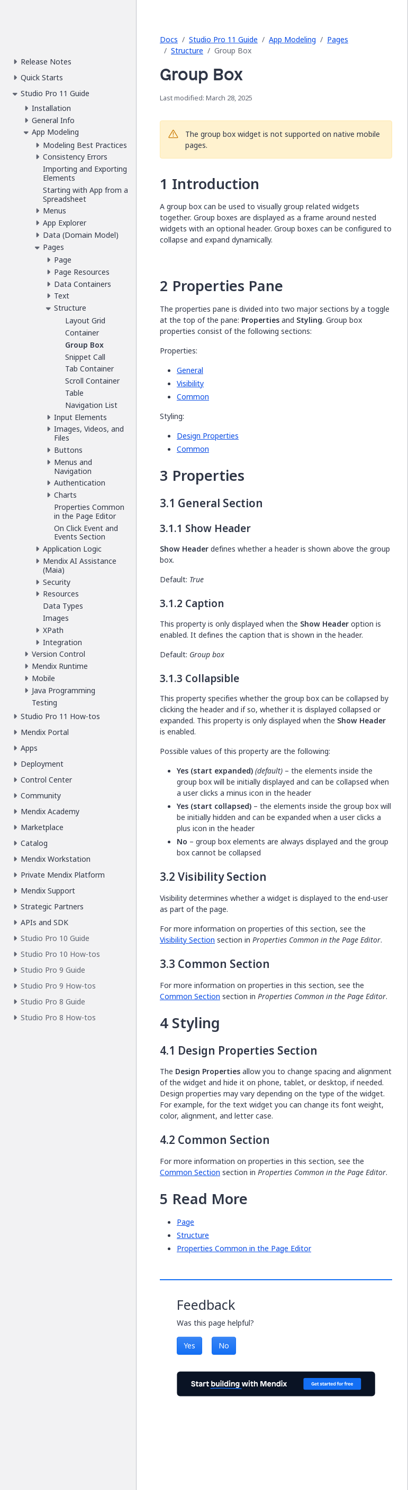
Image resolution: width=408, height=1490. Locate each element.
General (190, 370)
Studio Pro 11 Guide (223, 39)
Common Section (190, 996)
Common (193, 396)
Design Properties (208, 435)
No (224, 1345)
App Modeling (292, 39)
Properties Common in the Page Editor (244, 1248)
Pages (337, 39)
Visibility (190, 383)
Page (185, 1221)
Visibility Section (187, 939)
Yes (189, 1345)
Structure (187, 50)
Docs (169, 39)
